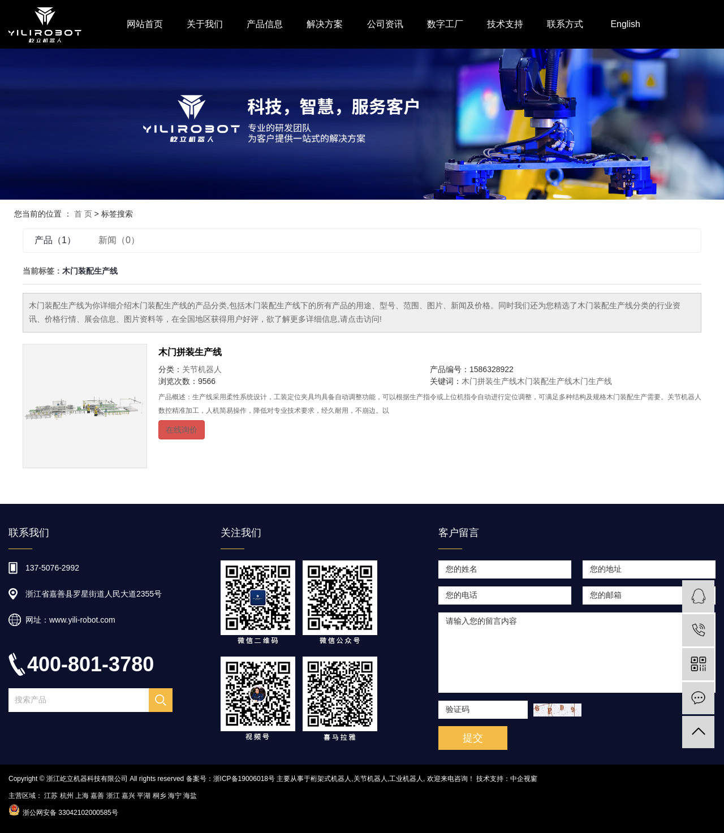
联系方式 (565, 24)
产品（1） (55, 240)
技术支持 (505, 24)
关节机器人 (202, 369)
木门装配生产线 (544, 381)
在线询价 (181, 429)
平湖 (143, 796)
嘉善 (97, 796)
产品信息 (265, 24)
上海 (82, 796)
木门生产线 (592, 381)
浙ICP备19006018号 (244, 779)
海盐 (190, 796)
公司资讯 (385, 24)
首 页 (83, 213)
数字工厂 (445, 24)
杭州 (67, 796)
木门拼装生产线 (190, 352)
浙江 (113, 796)
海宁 (175, 796)
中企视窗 (523, 779)
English (625, 24)
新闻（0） (119, 240)
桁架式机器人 (331, 779)
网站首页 (145, 24)
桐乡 (159, 796)
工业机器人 (406, 779)
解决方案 (325, 24)
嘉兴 (128, 796)
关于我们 (205, 24)
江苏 (51, 796)
